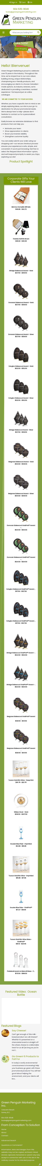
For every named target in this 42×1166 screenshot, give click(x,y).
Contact (4, 1135)
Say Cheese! (19, 1030)
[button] (3, 47)
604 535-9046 (21, 9)
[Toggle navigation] (3, 32)
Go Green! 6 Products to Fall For (25, 1058)
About (3, 1132)
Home (3, 1129)
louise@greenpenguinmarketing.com (21, 12)
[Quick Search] (23, 32)
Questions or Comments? (11, 1145)
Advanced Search (8, 1140)
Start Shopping (21, 49)
